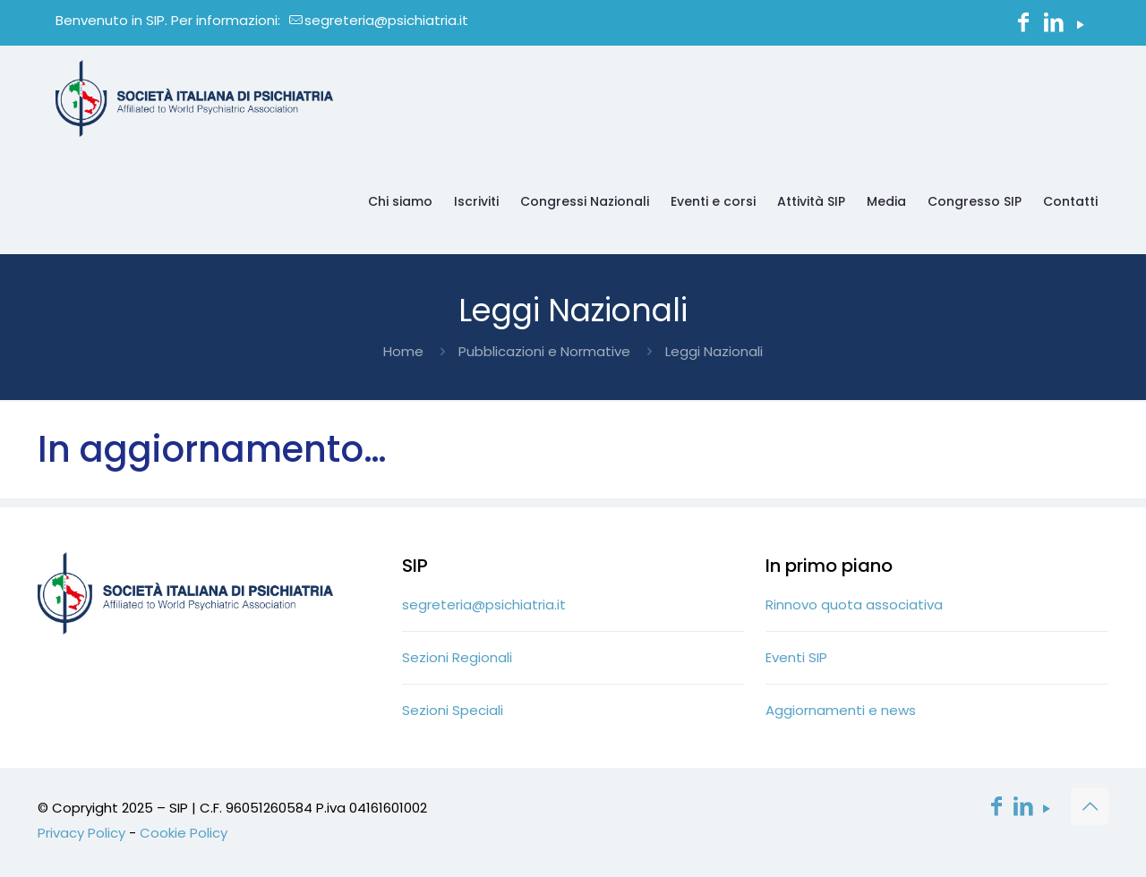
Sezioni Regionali (457, 657)
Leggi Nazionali (714, 351)
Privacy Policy (81, 832)
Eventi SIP (796, 657)
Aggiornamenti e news (840, 710)
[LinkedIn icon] (1054, 24)
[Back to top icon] (1089, 806)
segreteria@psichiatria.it (484, 604)
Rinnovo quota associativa (854, 604)
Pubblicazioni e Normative (544, 351)
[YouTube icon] (1080, 24)
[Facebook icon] (1023, 24)
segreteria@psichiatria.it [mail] (386, 20)
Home (403, 351)
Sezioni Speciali (452, 710)
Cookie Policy (183, 832)
